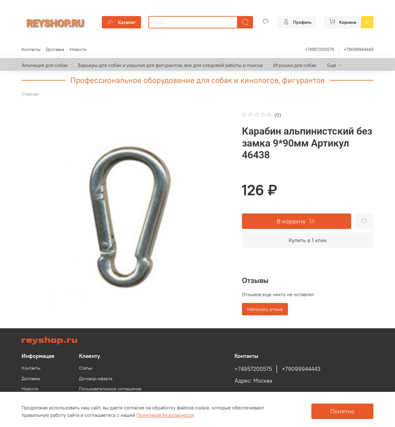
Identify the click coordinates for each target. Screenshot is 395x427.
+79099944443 (358, 49)
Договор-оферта (95, 378)
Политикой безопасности (165, 415)
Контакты (31, 49)
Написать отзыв (265, 309)
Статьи (85, 368)
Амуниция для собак (45, 65)
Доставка (55, 49)
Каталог (121, 22)
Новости (78, 49)
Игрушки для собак (294, 65)
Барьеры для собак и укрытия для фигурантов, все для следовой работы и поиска (170, 65)
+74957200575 (319, 49)
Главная (30, 94)
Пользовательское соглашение (110, 389)
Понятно (342, 411)
